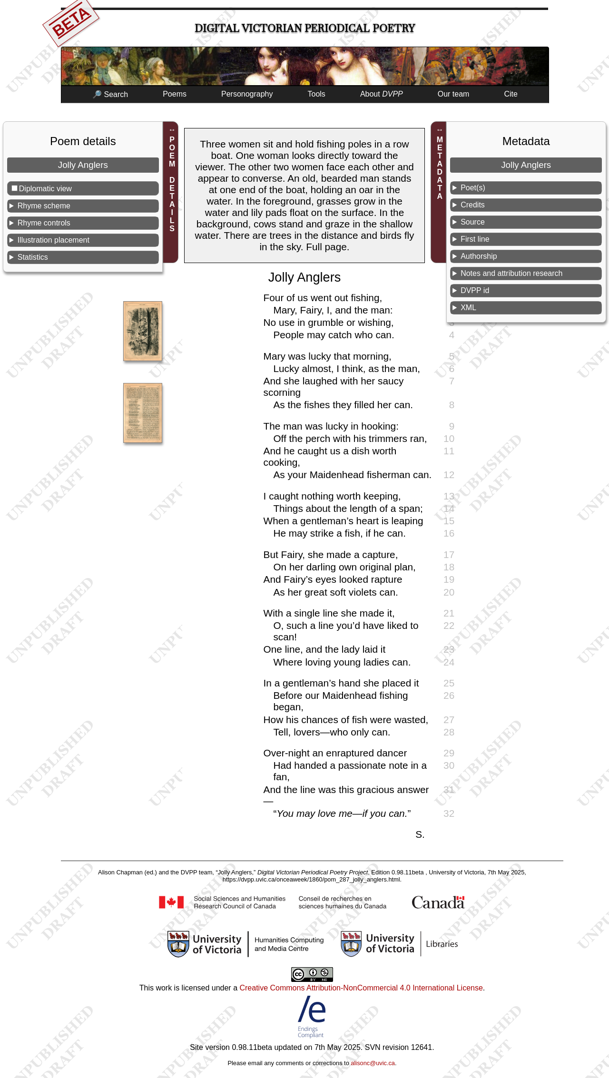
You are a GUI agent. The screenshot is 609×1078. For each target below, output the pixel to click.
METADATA (440, 168)
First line (475, 239)
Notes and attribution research (511, 273)
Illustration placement (53, 240)
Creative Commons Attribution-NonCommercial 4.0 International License (360, 988)
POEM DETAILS (172, 184)
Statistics (33, 257)
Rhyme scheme (44, 206)
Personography (247, 94)
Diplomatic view (45, 189)
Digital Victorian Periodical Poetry (305, 28)
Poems (175, 94)
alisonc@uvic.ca (373, 1063)
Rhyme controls (44, 223)
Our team (454, 94)
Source (473, 222)
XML (468, 308)
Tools (316, 94)
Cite (510, 94)
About (381, 94)
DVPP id (475, 290)
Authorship (479, 256)
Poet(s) (473, 188)
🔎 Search (110, 94)
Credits (473, 205)
